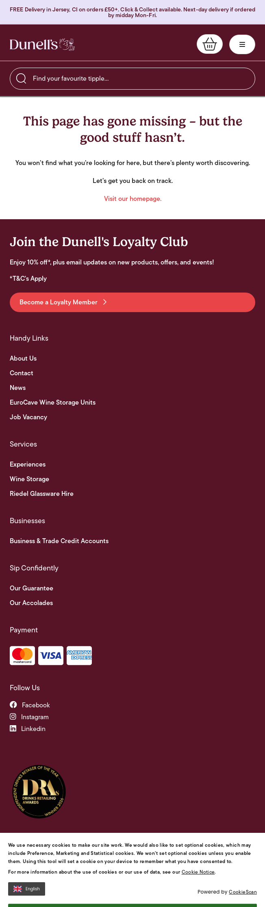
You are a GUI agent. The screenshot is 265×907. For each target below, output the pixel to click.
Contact (21, 373)
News (18, 388)
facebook (30, 705)
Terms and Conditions (116, 895)
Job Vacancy (28, 417)
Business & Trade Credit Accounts (59, 541)
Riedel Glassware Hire (42, 494)
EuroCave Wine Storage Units (53, 402)
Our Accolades (31, 603)
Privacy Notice (159, 895)
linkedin (28, 728)
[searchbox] (132, 79)
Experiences (28, 464)
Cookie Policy (195, 895)
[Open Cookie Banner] (16, 901)
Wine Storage (29, 479)
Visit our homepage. (132, 198)
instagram (29, 717)
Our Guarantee (31, 588)
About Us (23, 358)
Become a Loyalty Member (63, 302)
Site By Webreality (234, 895)
